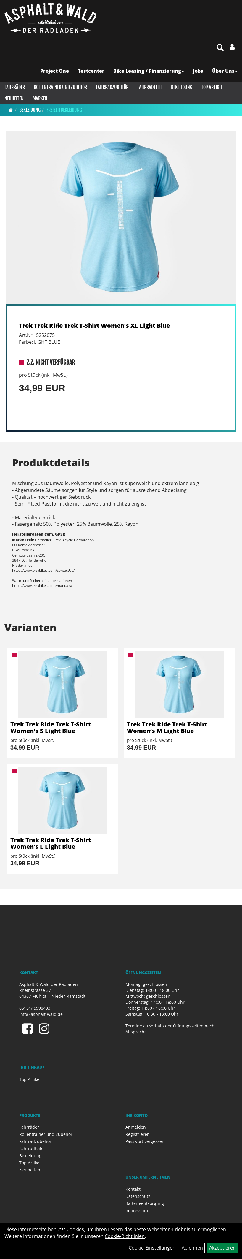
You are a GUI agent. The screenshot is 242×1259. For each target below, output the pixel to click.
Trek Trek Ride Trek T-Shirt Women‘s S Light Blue (50, 727)
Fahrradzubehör (112, 87)
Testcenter (91, 71)
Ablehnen (192, 1247)
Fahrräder (14, 87)
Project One (54, 71)
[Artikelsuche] (220, 48)
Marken (40, 99)
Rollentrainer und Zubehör (60, 87)
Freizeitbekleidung (64, 110)
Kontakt (133, 1189)
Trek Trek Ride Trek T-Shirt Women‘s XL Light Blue (94, 326)
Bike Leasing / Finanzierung (148, 71)
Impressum (136, 1210)
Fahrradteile (149, 87)
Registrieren (137, 1134)
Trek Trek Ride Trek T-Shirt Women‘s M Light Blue (167, 727)
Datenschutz (137, 1196)
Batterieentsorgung (144, 1203)
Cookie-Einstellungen (152, 1247)
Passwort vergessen (144, 1141)
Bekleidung (181, 87)
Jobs (198, 71)
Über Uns (225, 71)
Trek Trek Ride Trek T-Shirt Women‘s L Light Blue (50, 843)
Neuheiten (14, 99)
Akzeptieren (222, 1247)
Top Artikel (212, 87)
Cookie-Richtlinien (125, 1236)
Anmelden (135, 1127)
